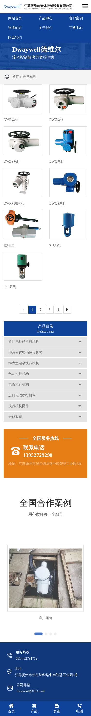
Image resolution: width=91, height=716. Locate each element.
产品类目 (29, 77)
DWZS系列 (12, 161)
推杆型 (9, 245)
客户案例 (76, 18)
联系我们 (15, 37)
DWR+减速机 (14, 203)
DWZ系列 (56, 120)
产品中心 (45, 18)
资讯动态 (15, 28)
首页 (15, 77)
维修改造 (15, 417)
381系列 (55, 245)
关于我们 (45, 28)
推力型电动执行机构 (23, 363)
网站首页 (15, 18)
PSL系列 (10, 287)
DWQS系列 (57, 203)
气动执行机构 (18, 374)
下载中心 (76, 28)
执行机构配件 (18, 406)
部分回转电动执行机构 (25, 352)
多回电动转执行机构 (23, 341)
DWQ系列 (56, 161)
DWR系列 (11, 120)
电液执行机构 (18, 384)
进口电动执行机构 (22, 395)
